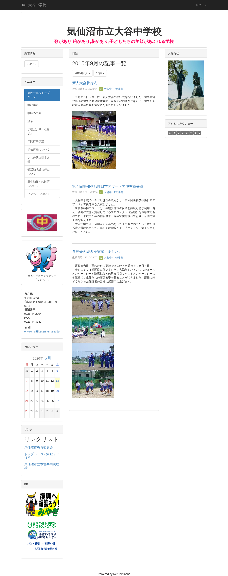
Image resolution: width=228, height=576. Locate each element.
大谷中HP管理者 (111, 88)
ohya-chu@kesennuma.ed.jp (42, 331)
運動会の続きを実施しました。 (97, 252)
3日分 (31, 63)
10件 (100, 73)
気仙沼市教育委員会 (38, 447)
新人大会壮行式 (84, 83)
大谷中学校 (37, 5)
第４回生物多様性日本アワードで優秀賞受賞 (107, 186)
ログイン (201, 5)
